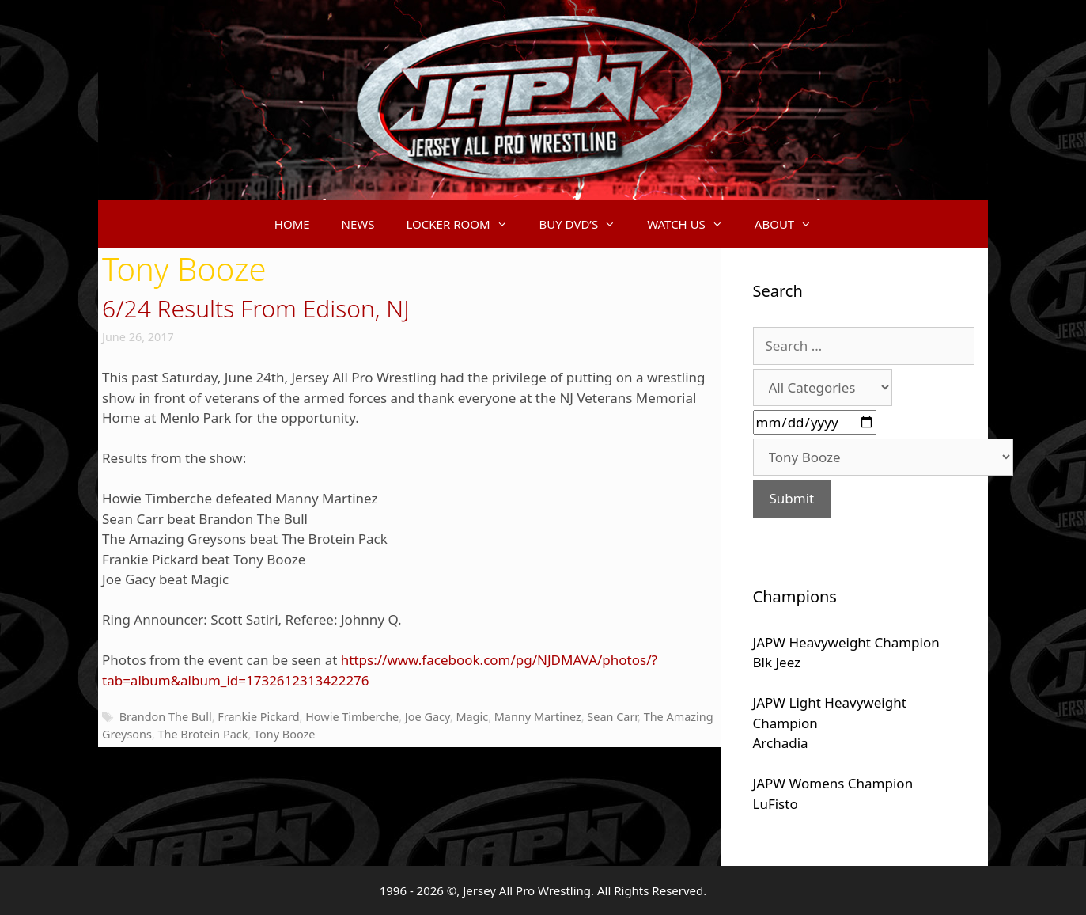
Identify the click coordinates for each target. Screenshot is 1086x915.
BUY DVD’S (585, 224)
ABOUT (791, 224)
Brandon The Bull (165, 716)
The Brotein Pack (203, 734)
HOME (292, 224)
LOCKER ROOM (465, 224)
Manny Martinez (537, 716)
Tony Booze (284, 734)
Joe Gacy (427, 716)
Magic (472, 716)
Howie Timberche (352, 716)
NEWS (358, 224)
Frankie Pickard (258, 716)
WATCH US (693, 224)
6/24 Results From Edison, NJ (256, 308)
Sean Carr (612, 716)
